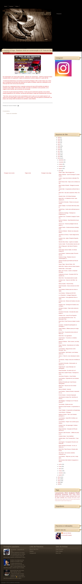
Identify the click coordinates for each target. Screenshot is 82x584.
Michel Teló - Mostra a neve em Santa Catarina (69, 266)
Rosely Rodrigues (67, 500)
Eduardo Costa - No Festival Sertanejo (67, 196)
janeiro (60, 475)
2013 (59, 158)
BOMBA (56, 499)
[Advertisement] (15, 160)
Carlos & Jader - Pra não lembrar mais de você (69, 244)
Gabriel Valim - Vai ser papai (65, 268)
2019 (59, 147)
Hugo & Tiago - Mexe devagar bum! (66, 172)
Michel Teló (58, 553)
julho (60, 170)
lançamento (58, 494)
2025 (59, 137)
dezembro (61, 160)
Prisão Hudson (76, 494)
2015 (59, 154)
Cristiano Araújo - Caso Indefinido (66, 436)
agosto (60, 168)
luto (70, 500)
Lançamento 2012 (61, 493)
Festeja (56, 500)
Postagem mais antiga (46, 173)
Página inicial (28, 173)
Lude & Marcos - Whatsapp (65, 412)
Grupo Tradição (59, 551)
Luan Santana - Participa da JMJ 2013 (67, 293)
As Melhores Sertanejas (14, 582)
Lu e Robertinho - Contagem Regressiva (67, 295)
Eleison (63, 496)
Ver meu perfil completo (66, 535)
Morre (76, 496)
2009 (59, 482)
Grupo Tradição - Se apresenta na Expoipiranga (69, 410)
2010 (59, 480)
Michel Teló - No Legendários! (65, 335)
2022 (59, 142)
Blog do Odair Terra (34, 549)
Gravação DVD (70, 497)
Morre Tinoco (77, 497)
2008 (59, 484)
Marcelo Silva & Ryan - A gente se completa (68, 241)
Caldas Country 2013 (66, 499)
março (60, 470)
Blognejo (32, 551)
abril (60, 468)
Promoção (62, 500)
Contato (11, 6)
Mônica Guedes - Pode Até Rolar (66, 283)
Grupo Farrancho (59, 549)
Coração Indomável (69, 496)
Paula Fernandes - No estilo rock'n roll (67, 370)
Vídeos (16, 6)
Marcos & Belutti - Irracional (65, 389)
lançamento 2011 (67, 494)
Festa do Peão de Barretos (75, 499)
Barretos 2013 (58, 496)
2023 (59, 141)
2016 (59, 153)
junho (60, 464)
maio (60, 466)
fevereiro (61, 473)
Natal (59, 500)
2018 (59, 149)
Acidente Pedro (74, 493)
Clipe (66, 497)
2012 (59, 477)
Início (5, 6)
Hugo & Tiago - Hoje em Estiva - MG (67, 264)
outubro (61, 164)
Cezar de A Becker (67, 533)
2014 (59, 156)
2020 (59, 146)
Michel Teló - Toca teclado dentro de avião (68, 278)
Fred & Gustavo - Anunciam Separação (67, 395)
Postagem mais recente (9, 173)
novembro (61, 162)
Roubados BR (33, 553)
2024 (59, 139)
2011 (59, 479)
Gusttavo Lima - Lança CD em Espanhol (67, 315)
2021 (59, 144)
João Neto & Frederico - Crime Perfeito (67, 376)
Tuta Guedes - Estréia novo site (66, 404)
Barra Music (60, 499)
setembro (61, 166)
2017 (59, 151)
